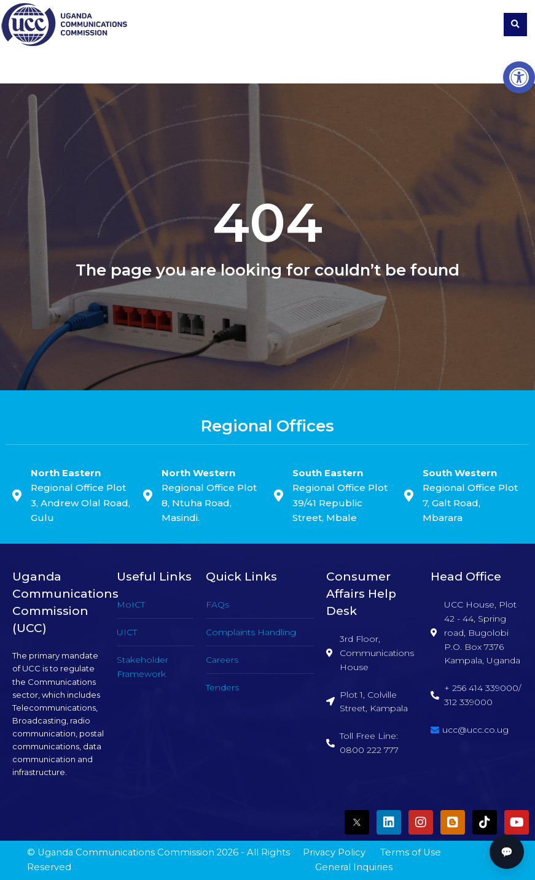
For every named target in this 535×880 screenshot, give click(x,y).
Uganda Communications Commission (125, 852)
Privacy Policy (334, 852)
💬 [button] (507, 852)
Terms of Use (410, 852)
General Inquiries (353, 867)
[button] (519, 77)
